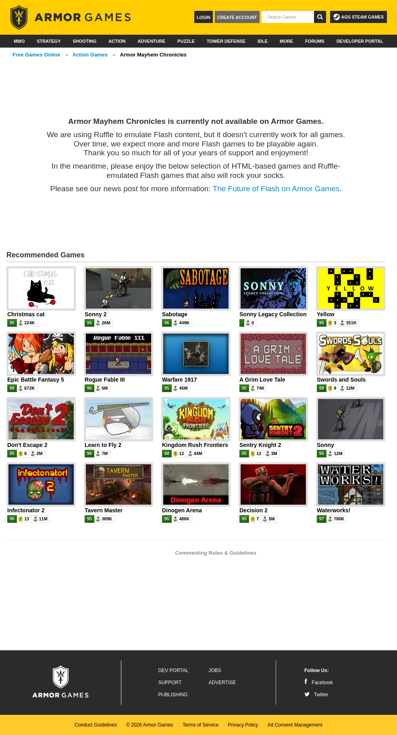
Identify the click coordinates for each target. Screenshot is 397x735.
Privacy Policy (243, 725)
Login (203, 17)
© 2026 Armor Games (149, 725)
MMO (19, 41)
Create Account (237, 17)
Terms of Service (200, 725)
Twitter (316, 694)
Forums (314, 41)
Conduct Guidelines (96, 725)
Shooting (84, 41)
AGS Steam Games (358, 17)
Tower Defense (226, 41)
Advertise (222, 682)
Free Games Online (36, 55)
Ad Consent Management (295, 725)
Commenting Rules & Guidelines (215, 553)
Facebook (318, 682)
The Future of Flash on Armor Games (276, 188)
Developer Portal (360, 41)
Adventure (151, 41)
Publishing (173, 694)
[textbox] (288, 17)
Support (170, 682)
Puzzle (186, 41)
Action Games (90, 55)
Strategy (48, 41)
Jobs (215, 670)
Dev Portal (173, 670)
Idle (263, 41)
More (286, 41)
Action (116, 41)
